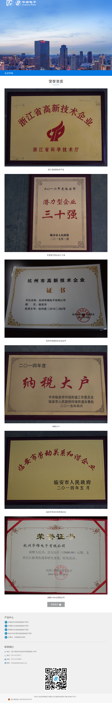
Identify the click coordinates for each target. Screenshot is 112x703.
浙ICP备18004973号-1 (69, 697)
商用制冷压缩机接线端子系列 (18, 630)
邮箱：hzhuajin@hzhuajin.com (16, 663)
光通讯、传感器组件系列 (16, 637)
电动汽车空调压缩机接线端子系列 (20, 633)
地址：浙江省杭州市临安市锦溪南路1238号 (21, 652)
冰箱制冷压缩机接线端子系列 (18, 622)
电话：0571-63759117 (13, 655)
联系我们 (9, 647)
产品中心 (9, 617)
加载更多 (56, 604)
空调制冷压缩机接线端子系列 (18, 626)
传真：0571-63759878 (13, 659)
